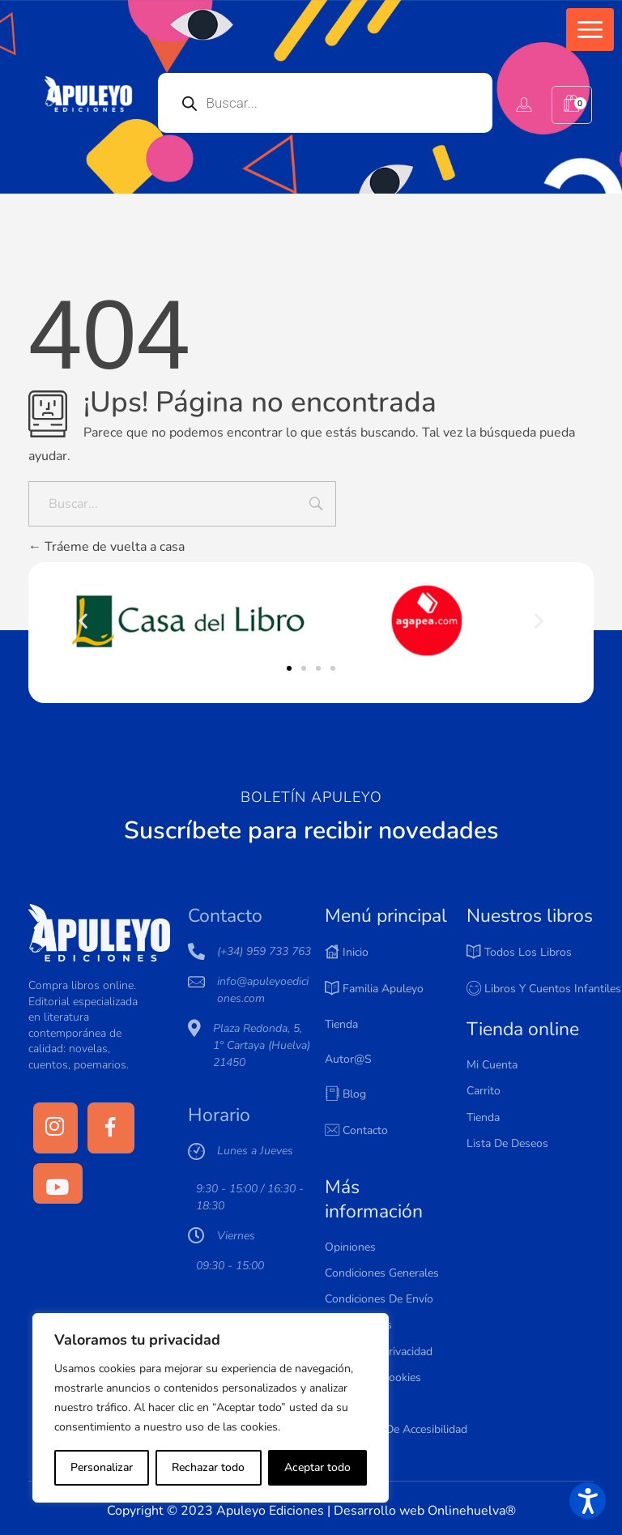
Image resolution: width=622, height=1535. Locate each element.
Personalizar (101, 1467)
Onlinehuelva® (472, 1511)
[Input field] (316, 505)
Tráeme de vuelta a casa (106, 547)
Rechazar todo (208, 1467)
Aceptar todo (317, 1467)
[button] (590, 29)
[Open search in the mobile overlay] (325, 103)
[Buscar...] (182, 504)
